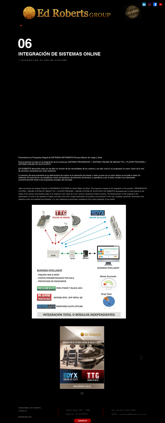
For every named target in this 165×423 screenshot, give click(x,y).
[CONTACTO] (82, 421)
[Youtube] (160, 4)
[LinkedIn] (144, 4)
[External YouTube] (82, 113)
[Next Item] (141, 357)
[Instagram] (149, 4)
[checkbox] (82, 393)
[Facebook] (155, 4)
